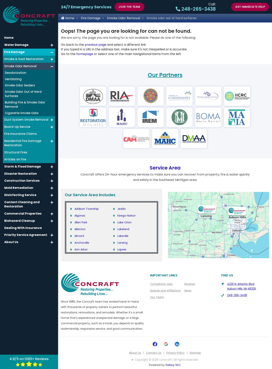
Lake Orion (124, 222)
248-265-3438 (196, 9)
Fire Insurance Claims (20, 130)
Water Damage (16, 42)
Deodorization (15, 69)
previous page (95, 44)
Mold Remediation (18, 184)
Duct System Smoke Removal (26, 116)
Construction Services (21, 177)
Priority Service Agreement (25, 231)
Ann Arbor (81, 249)
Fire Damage (90, 18)
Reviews (189, 284)
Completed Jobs (161, 284)
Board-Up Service (17, 123)
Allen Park (80, 222)
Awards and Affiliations (165, 290)
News (187, 290)
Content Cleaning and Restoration (21, 200)
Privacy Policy (175, 353)
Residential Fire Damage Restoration (22, 140)
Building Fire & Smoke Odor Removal (25, 101)
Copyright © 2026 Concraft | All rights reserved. (166, 360)
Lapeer (122, 249)
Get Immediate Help (250, 7)
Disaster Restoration (20, 170)
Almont (79, 236)
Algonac (80, 216)
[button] (52, 41)
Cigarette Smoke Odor (22, 110)
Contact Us (153, 353)
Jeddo (121, 209)
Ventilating (13, 76)
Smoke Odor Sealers (20, 82)
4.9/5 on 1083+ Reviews (29, 361)
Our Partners (165, 75)
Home (67, 18)
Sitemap (195, 353)
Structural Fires (15, 149)
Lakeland (123, 229)
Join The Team (129, 7)
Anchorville (81, 243)
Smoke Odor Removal (123, 18)
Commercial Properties (22, 210)
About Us (135, 353)
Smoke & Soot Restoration (24, 56)
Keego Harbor (126, 216)
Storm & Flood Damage (22, 163)
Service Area (165, 167)
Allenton (80, 229)
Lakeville (122, 236)
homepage (84, 54)
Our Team (157, 297)
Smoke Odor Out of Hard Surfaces (23, 90)
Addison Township (86, 209)
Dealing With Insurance (22, 224)
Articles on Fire (15, 156)
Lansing (122, 243)
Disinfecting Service (19, 191)
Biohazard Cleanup (19, 217)
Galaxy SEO (172, 365)
